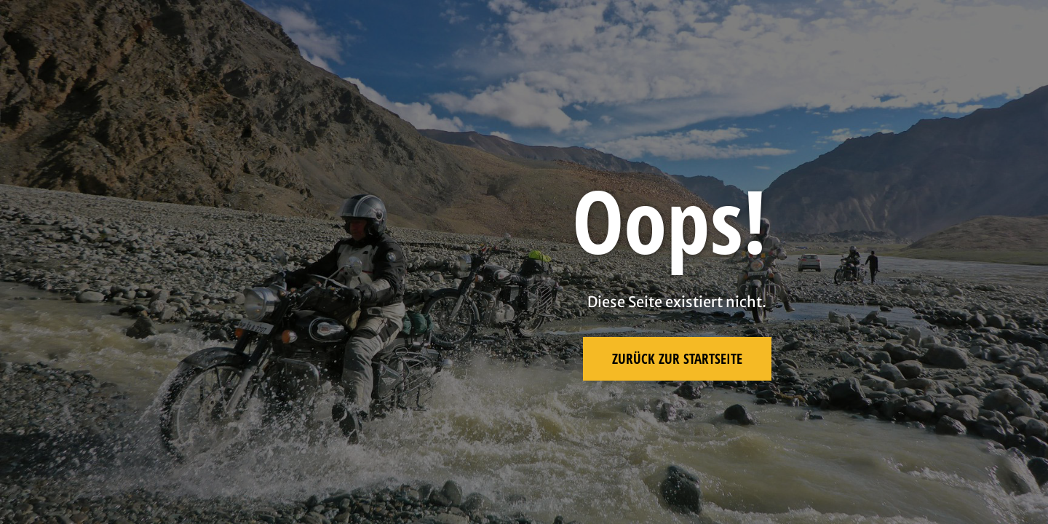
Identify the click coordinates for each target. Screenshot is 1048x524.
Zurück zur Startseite (677, 358)
